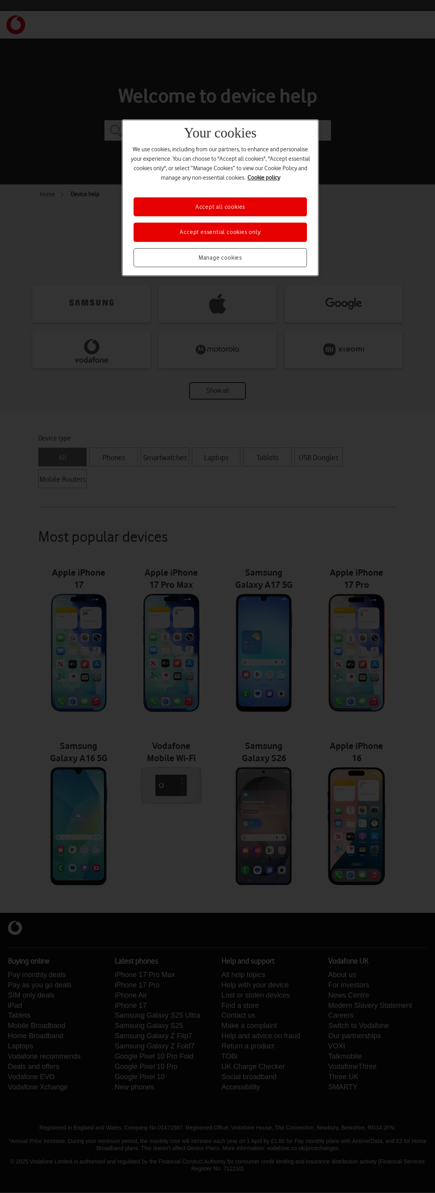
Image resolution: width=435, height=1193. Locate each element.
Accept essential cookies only (220, 232)
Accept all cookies (220, 206)
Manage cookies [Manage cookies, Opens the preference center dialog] (220, 257)
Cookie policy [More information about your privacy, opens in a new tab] (263, 177)
